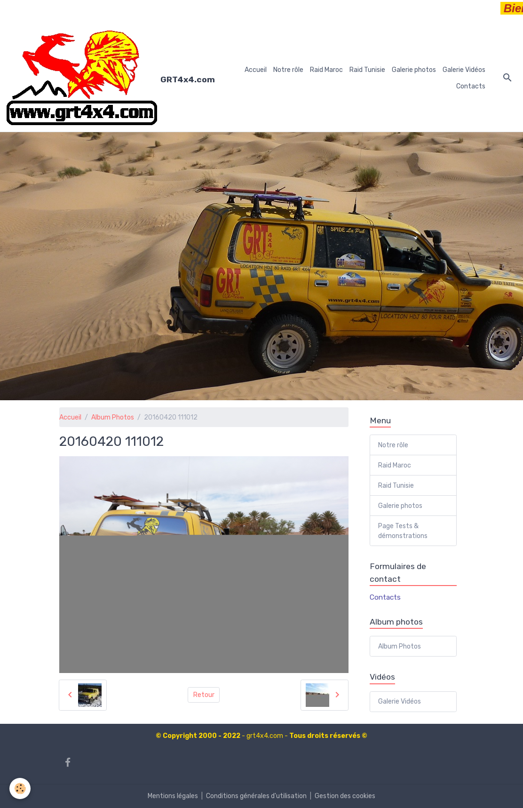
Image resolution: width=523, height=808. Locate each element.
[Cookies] (20, 788)
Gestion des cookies (345, 796)
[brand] (107, 78)
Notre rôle (288, 70)
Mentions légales (173, 796)
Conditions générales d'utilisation (256, 796)
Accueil (256, 70)
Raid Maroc (326, 70)
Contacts (470, 86)
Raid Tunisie (367, 70)
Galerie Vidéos (464, 70)
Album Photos (112, 417)
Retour (203, 695)
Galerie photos (414, 70)
